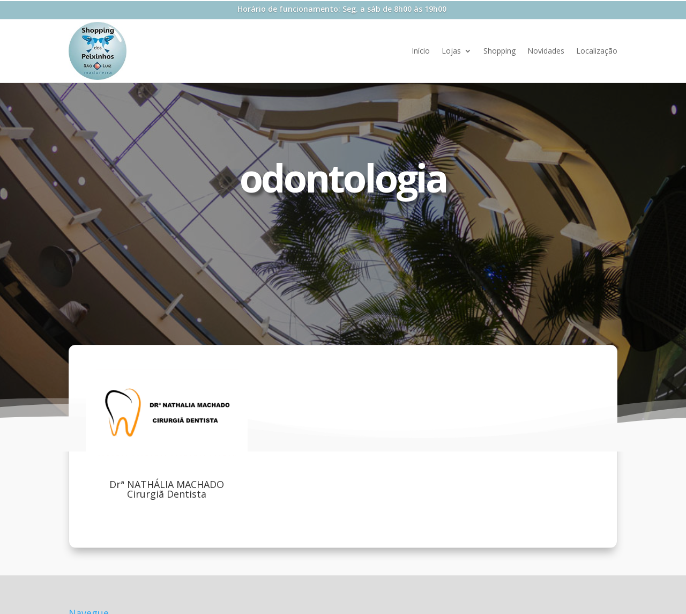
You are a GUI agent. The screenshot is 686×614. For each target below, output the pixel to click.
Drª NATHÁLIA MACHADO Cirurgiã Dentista (166, 489)
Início (421, 51)
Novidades (545, 51)
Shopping (499, 51)
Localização (596, 51)
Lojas (451, 51)
